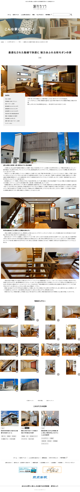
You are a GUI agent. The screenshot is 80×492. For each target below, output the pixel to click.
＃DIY (27, 436)
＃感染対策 (43, 441)
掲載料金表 (35, 462)
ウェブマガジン (40, 14)
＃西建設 (23, 436)
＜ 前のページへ (30, 400)
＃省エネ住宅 (31, 439)
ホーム (9, 14)
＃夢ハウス (3, 436)
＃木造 (40, 57)
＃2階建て (52, 438)
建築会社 (44, 458)
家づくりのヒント (53, 458)
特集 (33, 14)
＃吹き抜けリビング (33, 436)
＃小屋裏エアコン (4, 439)
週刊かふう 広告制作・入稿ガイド (22, 462)
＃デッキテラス (24, 439)
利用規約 (60, 462)
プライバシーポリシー (70, 462)
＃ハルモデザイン (44, 438)
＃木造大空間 (12, 439)
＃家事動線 (55, 441)
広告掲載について (44, 462)
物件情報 (48, 14)
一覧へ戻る (40, 400)
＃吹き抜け (14, 436)
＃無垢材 (8, 436)
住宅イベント (16, 14)
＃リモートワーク (44, 443)
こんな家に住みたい (25, 14)
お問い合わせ (8, 462)
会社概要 (53, 462)
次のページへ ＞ (50, 400)
